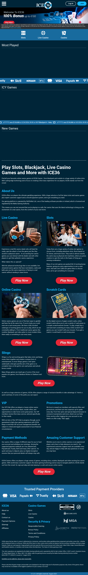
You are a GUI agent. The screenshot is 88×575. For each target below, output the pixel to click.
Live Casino (43, 35)
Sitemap (5, 525)
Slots (23, 35)
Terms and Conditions (36, 533)
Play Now (21, 280)
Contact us (6, 517)
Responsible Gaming (36, 526)
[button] (4, 3)
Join (82, 3)
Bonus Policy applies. (15, 27)
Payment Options (8, 521)
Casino (64, 35)
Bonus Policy (33, 530)
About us (5, 510)
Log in (70, 3)
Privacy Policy (33, 537)
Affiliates (5, 528)
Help (3, 514)
